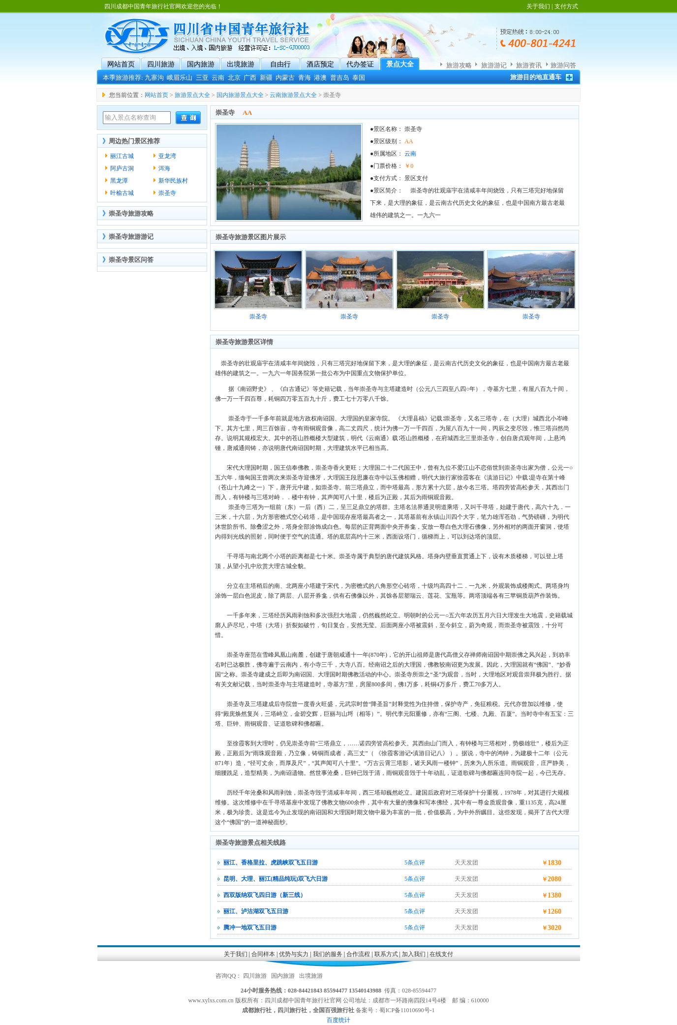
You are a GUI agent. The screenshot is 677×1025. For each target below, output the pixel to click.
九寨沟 (154, 77)
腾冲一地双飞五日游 (250, 927)
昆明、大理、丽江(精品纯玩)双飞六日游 (275, 878)
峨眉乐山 (179, 77)
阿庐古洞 (122, 168)
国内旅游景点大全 (240, 95)
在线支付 (441, 954)
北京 (234, 77)
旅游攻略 (459, 65)
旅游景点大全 (192, 95)
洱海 (164, 168)
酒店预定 (320, 64)
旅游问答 (563, 65)
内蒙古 (285, 77)
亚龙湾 (167, 156)
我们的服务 (327, 954)
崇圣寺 (167, 193)
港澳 (320, 77)
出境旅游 (240, 64)
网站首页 (121, 64)
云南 (218, 77)
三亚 (202, 77)
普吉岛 (339, 77)
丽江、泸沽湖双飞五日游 (255, 911)
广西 (250, 77)
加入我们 (414, 954)
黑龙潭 (119, 180)
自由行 (280, 64)
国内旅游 (201, 64)
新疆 (266, 77)
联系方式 (386, 954)
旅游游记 (494, 65)
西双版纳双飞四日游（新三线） (264, 895)
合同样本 (263, 954)
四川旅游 (161, 64)
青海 (304, 77)
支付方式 (566, 6)
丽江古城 (122, 156)
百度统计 (338, 1020)
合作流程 (358, 954)
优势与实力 (293, 954)
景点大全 (400, 64)
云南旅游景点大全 (293, 95)
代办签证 (360, 64)
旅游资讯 (529, 65)
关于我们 (538, 6)
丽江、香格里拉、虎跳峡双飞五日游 (270, 862)
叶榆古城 (122, 193)
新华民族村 (173, 180)
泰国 (358, 77)
